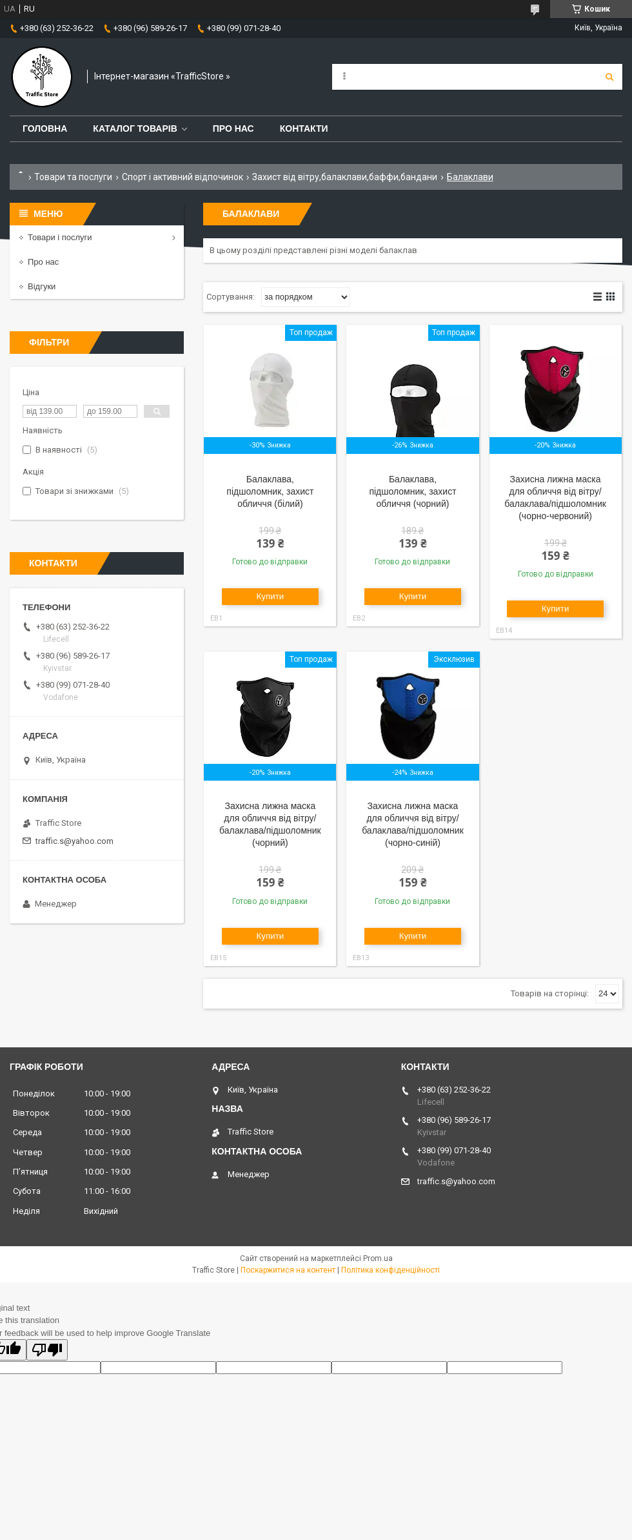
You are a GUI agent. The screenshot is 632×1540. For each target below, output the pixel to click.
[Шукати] (609, 77)
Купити (270, 596)
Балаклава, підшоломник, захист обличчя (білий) (269, 491)
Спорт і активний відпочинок (182, 177)
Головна (45, 128)
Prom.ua (378, 1258)
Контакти (304, 128)
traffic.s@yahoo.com (74, 841)
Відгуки (41, 286)
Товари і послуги (60, 237)
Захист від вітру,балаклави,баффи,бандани (344, 177)
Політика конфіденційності (390, 1270)
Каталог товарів (135, 128)
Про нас (233, 128)
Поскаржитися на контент (288, 1270)
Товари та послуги (73, 177)
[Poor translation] (47, 1349)
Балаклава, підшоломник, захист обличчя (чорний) (412, 491)
